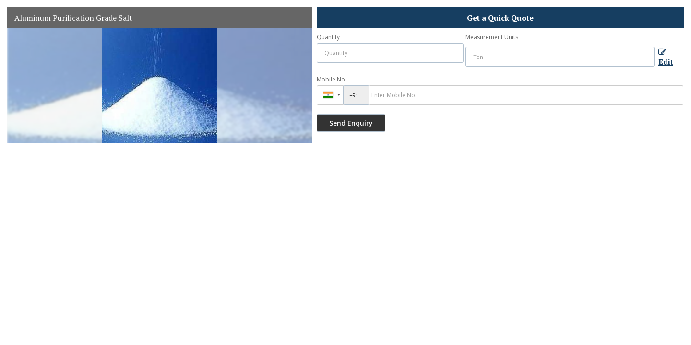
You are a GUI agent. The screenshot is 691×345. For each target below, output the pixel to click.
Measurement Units (491, 37)
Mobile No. (331, 79)
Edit (665, 58)
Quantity (328, 37)
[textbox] (560, 57)
